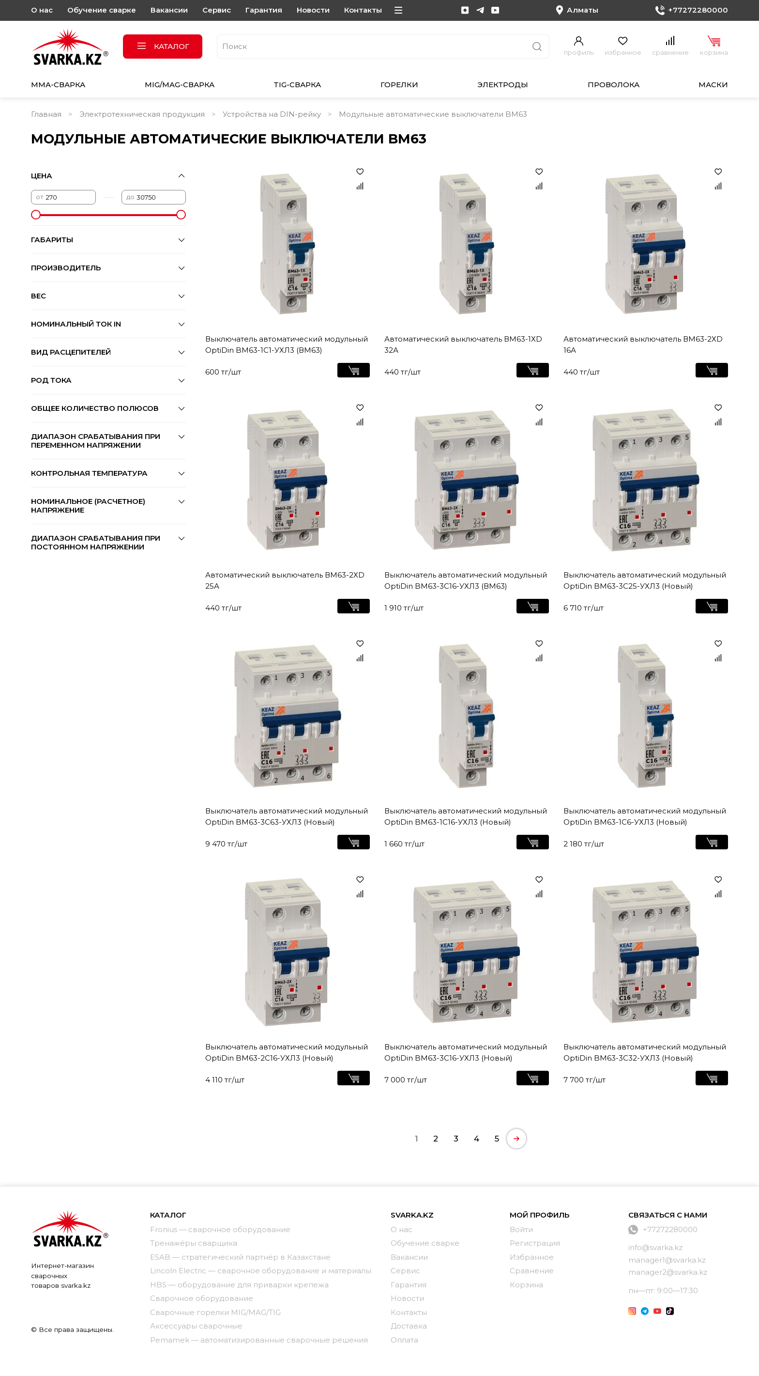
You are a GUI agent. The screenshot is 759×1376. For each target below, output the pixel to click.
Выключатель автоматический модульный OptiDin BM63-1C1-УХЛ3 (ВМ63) (286, 344)
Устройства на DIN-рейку (272, 114)
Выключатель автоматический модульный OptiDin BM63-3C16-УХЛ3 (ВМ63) (465, 580)
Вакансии (169, 10)
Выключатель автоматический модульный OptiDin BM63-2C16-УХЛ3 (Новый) (286, 1052)
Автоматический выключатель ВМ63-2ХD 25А (284, 580)
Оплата (404, 1340)
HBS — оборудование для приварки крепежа (239, 1284)
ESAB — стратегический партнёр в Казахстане (240, 1257)
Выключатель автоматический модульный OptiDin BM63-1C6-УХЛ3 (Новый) (644, 816)
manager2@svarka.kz (667, 1272)
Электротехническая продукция (142, 114)
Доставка (409, 1325)
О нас (42, 10)
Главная (46, 114)
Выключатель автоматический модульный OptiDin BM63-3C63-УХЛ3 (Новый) (286, 816)
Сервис (216, 10)
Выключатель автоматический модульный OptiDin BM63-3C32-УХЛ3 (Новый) (644, 1052)
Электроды (502, 84)
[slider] (36, 214)
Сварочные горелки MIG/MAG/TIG (215, 1312)
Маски (713, 84)
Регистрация (535, 1243)
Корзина (526, 1284)
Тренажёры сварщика (193, 1243)
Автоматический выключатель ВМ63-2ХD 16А (643, 344)
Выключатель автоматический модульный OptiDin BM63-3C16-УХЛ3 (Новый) (465, 1052)
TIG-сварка (297, 84)
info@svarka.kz (655, 1247)
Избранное (532, 1257)
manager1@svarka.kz (667, 1260)
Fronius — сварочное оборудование (220, 1229)
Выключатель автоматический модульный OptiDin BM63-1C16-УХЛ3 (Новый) (465, 816)
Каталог (163, 46)
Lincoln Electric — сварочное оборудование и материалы (260, 1270)
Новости (313, 10)
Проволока (613, 84)
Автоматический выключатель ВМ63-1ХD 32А (463, 344)
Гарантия (263, 10)
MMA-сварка (58, 84)
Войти (521, 1229)
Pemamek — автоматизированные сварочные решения (259, 1340)
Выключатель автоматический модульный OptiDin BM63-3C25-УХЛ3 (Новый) (644, 580)
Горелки (399, 84)
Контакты (363, 10)
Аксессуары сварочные (196, 1325)
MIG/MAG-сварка (179, 84)
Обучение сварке (101, 10)
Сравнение (532, 1270)
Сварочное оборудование (201, 1298)
